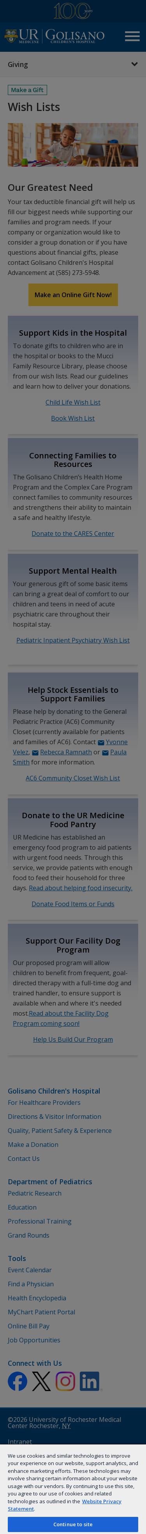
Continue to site (73, 1524)
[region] (73, 1489)
